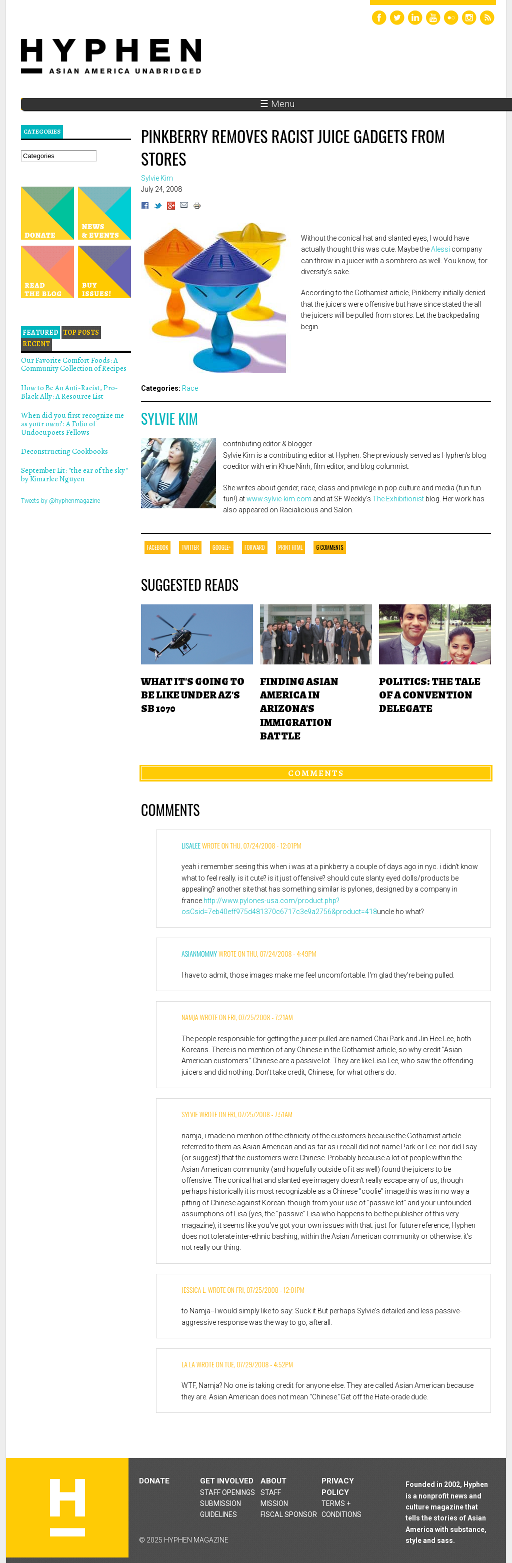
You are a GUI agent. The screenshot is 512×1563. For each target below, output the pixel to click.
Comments (316, 773)
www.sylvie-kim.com (279, 499)
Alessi (440, 249)
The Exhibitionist (398, 499)
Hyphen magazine (67, 1507)
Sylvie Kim (169, 418)
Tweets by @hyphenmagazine (60, 500)
